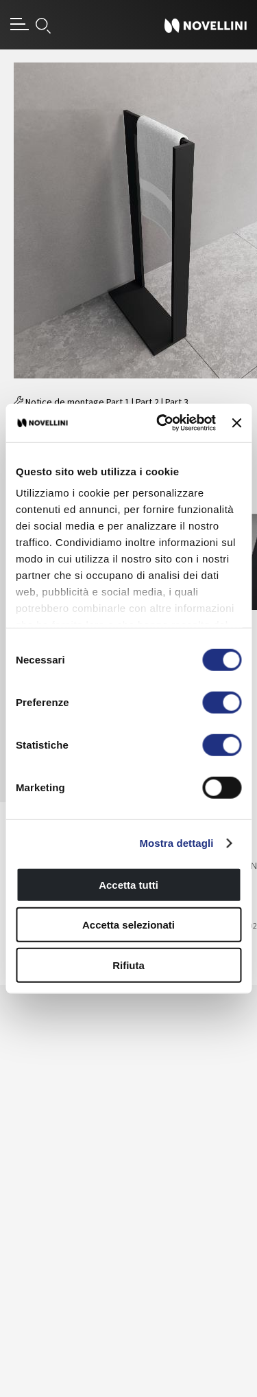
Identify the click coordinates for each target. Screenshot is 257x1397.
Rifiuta (128, 964)
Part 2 (147, 402)
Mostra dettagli (176, 843)
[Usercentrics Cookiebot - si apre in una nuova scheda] (161, 423)
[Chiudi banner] (236, 423)
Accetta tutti (128, 884)
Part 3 (176, 402)
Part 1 (118, 402)
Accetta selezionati (128, 925)
